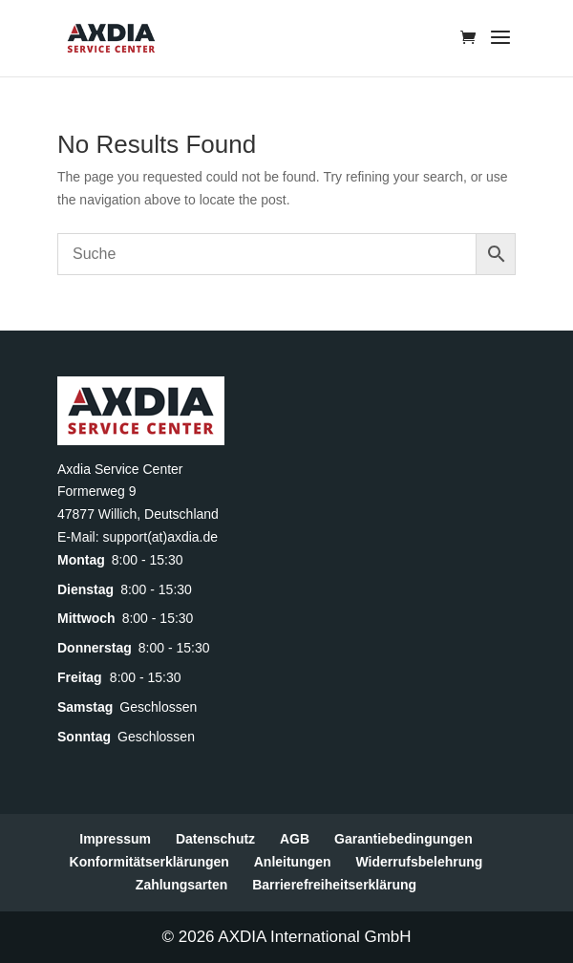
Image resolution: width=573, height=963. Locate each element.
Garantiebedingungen (403, 838)
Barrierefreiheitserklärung (334, 884)
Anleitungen (292, 861)
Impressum (115, 838)
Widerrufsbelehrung (419, 861)
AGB (294, 838)
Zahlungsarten (181, 884)
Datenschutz (215, 838)
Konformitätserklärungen (149, 861)
